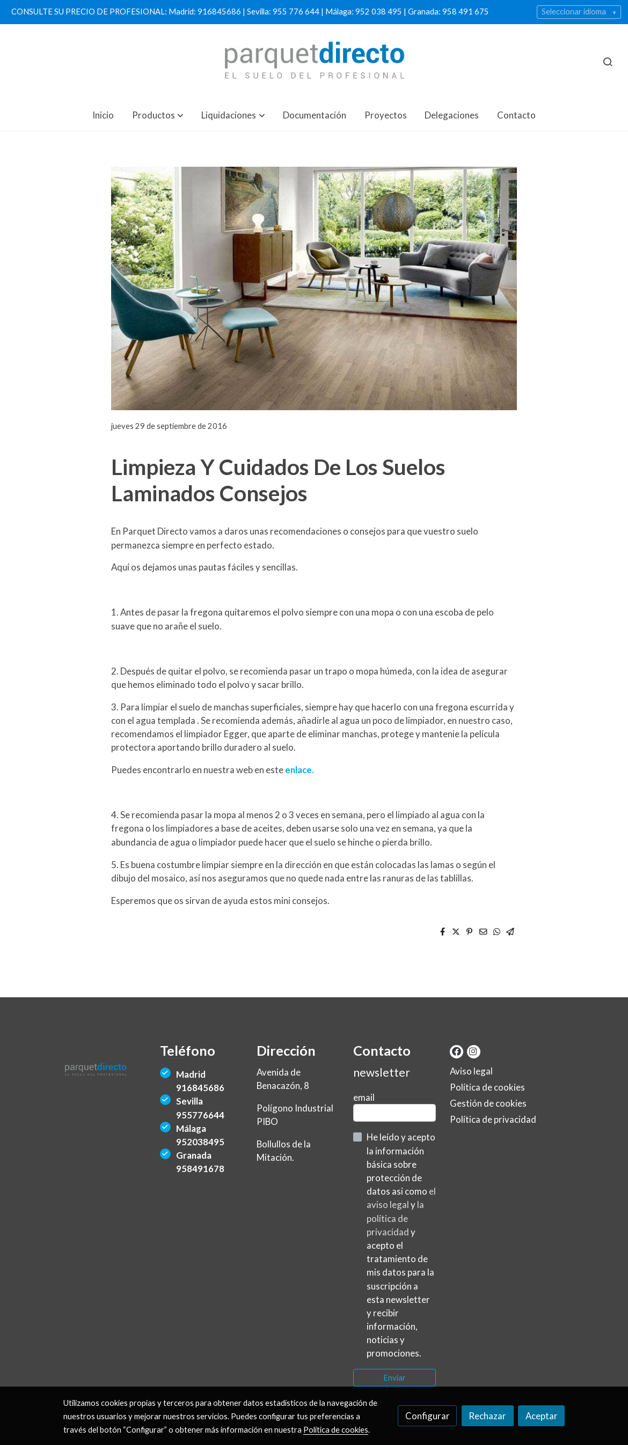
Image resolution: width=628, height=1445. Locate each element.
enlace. (299, 769)
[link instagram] (473, 1050)
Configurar (427, 1415)
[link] (314, 61)
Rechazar (487, 1415)
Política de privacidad (493, 1119)
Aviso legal (471, 1071)
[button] (158, 115)
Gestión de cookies (488, 1103)
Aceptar (541, 1415)
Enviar (394, 1377)
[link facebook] (456, 1050)
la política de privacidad (395, 1218)
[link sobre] (105, 1071)
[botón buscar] (607, 61)
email (364, 1097)
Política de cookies (487, 1087)
